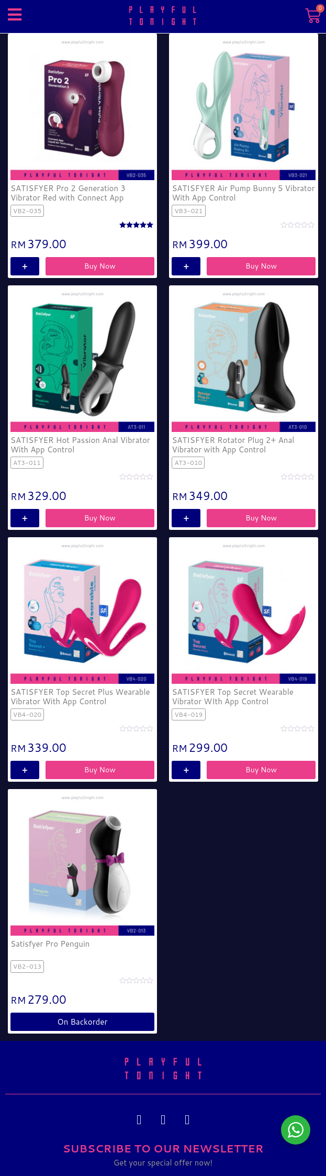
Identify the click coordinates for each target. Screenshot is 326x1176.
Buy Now (100, 266)
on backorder (82, 1021)
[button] (14, 14)
